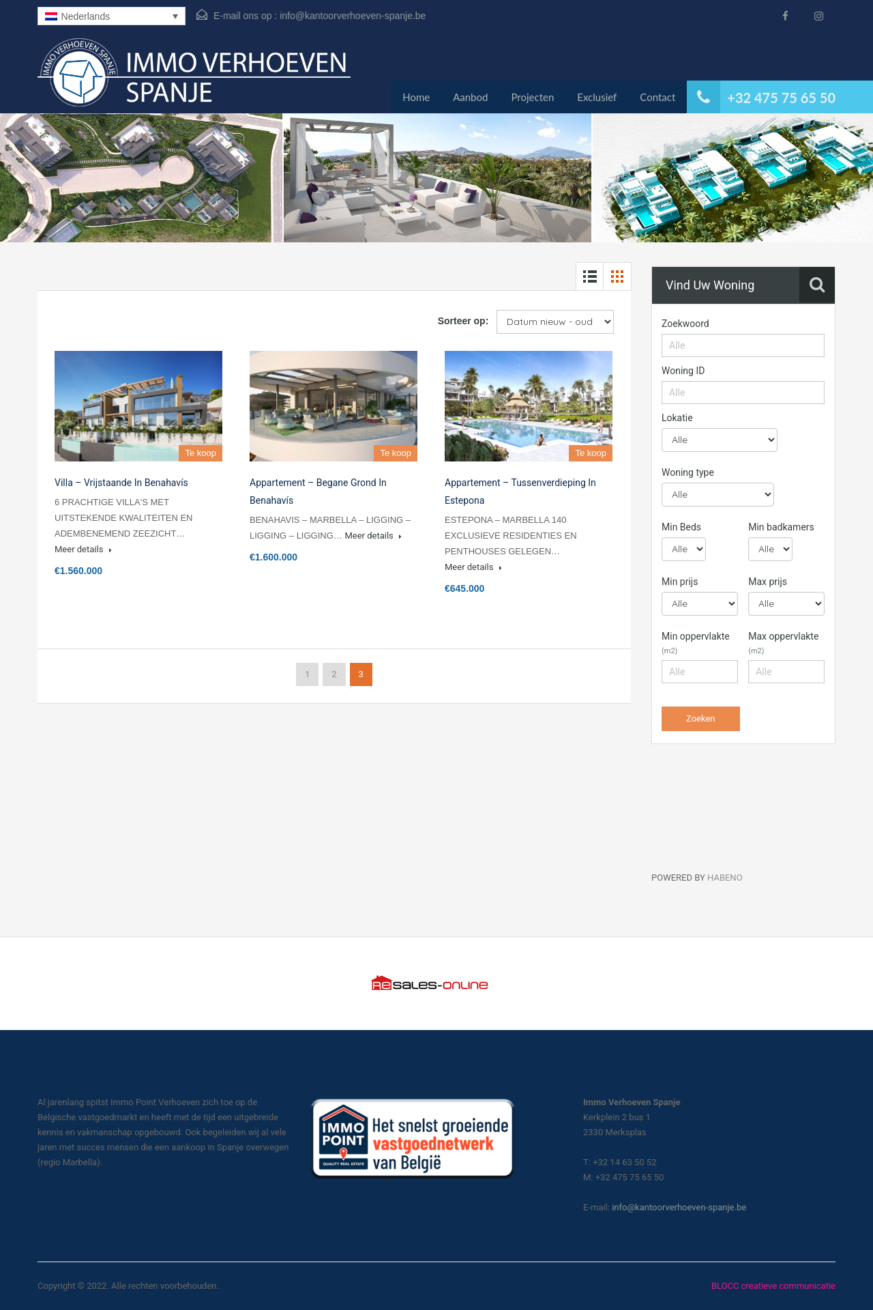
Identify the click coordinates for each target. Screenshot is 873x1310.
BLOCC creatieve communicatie (773, 1286)
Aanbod (470, 97)
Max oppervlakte (783, 643)
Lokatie (677, 417)
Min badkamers (781, 527)
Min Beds (681, 527)
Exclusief (597, 97)
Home (416, 97)
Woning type (688, 472)
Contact (657, 97)
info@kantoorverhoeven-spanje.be (353, 15)
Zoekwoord (685, 323)
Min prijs (680, 581)
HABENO (725, 877)
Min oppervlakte (696, 643)
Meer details (83, 549)
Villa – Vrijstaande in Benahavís (121, 482)
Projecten (532, 97)
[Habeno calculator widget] (753, 814)
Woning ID (683, 370)
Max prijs (767, 581)
